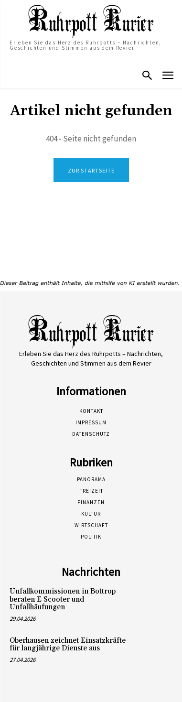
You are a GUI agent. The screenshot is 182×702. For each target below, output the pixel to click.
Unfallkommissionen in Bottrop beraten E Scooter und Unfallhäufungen (63, 599)
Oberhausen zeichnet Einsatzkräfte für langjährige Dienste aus (68, 644)
